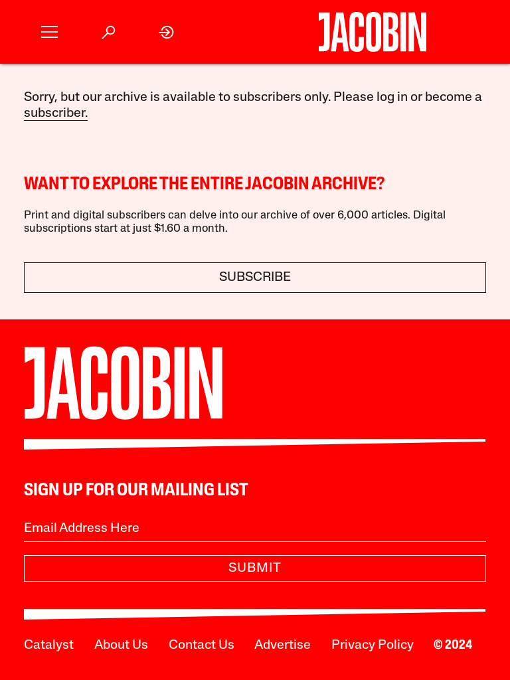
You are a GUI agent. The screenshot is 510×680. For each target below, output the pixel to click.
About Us (121, 645)
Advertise (282, 645)
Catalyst (49, 645)
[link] (167, 32)
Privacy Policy (372, 645)
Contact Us (201, 645)
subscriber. (56, 113)
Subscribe (255, 277)
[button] (49, 32)
